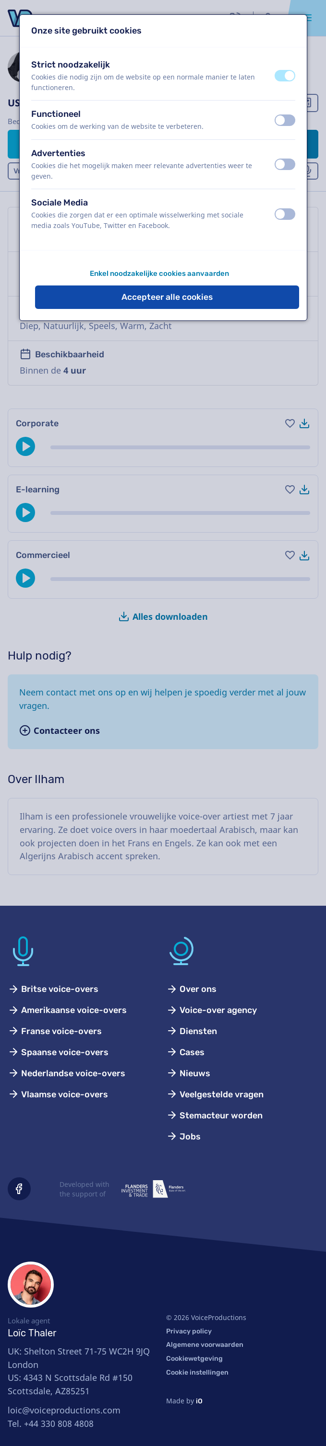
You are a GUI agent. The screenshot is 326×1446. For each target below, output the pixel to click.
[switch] (285, 75)
